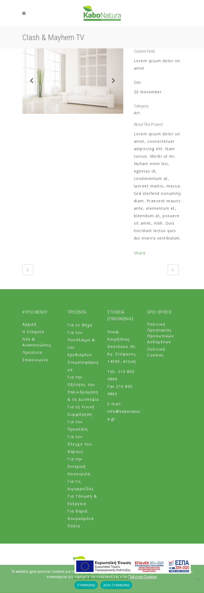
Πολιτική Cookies (156, 352)
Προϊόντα (32, 352)
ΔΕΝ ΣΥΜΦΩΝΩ (116, 585)
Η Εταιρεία (33, 331)
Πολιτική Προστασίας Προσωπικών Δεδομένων (160, 333)
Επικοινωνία (35, 359)
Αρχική (29, 324)
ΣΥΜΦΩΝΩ (86, 585)
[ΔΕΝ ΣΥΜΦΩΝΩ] (197, 579)
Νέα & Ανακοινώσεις (36, 342)
